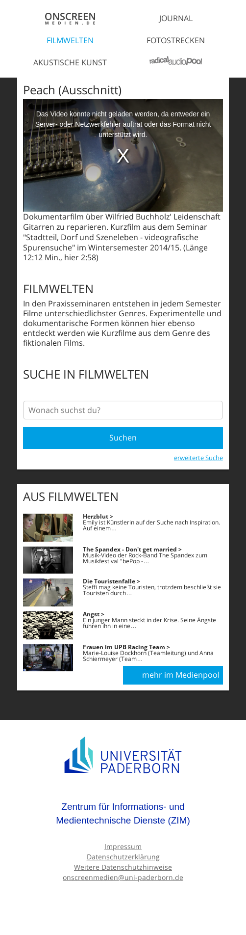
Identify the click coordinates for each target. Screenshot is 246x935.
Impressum (123, 846)
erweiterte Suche (198, 457)
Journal (176, 18)
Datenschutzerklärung (123, 856)
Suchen (123, 437)
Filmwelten (70, 40)
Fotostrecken (176, 40)
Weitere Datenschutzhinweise (123, 867)
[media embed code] (123, 155)
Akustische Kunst (70, 62)
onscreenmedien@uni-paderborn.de (123, 877)
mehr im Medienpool (181, 674)
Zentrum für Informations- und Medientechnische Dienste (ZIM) (123, 813)
